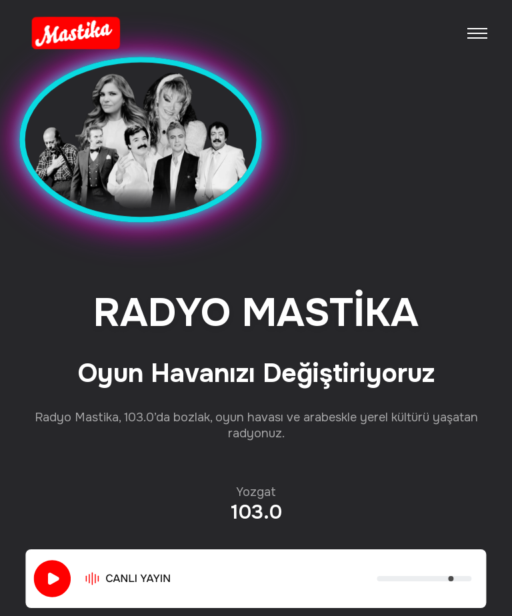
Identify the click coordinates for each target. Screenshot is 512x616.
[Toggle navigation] (477, 33)
